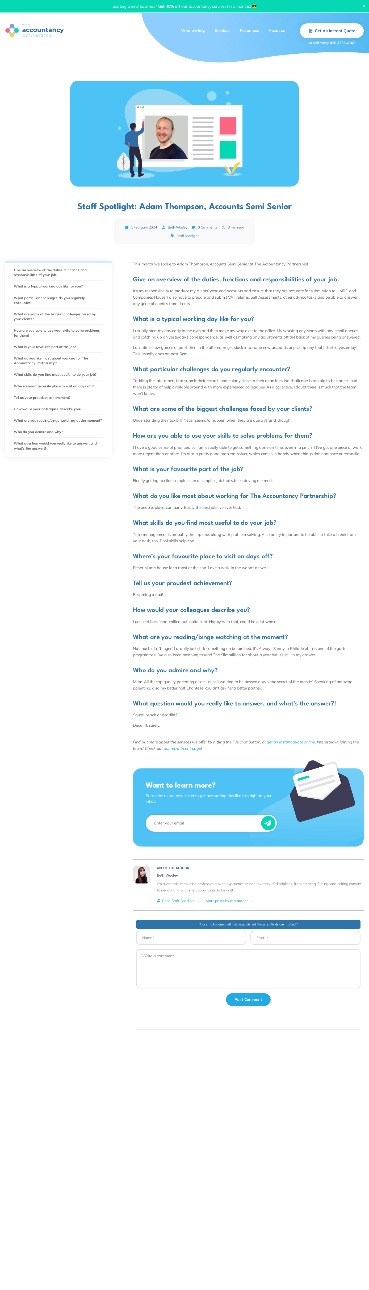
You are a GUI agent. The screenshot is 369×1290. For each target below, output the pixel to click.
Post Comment (248, 999)
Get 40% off (169, 6)
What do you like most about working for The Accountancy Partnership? (51, 360)
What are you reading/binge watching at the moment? (58, 420)
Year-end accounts (104, 1280)
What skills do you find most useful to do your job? (55, 374)
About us (277, 30)
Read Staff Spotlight (176, 900)
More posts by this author (227, 900)
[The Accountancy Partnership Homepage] (34, 30)
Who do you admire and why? (38, 432)
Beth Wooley (177, 227)
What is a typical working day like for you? (48, 286)
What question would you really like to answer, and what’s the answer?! (55, 445)
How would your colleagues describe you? (47, 409)
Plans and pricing (185, 1280)
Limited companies (20, 1280)
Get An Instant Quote (331, 30)
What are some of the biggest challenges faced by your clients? (54, 316)
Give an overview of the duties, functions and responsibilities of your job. (50, 272)
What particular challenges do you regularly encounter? (49, 300)
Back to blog (184, 1193)
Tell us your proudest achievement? (42, 397)
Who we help (193, 30)
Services (222, 30)
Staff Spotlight (188, 236)
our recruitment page (182, 748)
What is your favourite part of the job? (45, 347)
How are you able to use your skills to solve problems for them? (57, 332)
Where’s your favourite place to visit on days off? (54, 386)
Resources (249, 30)
